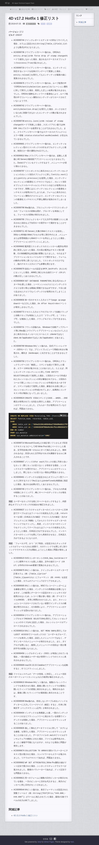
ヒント (63, 9)
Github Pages (49, 842)
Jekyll (39, 842)
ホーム (13, 9)
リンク (89, 9)
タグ (47, 9)
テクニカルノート (76, 9)
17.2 (43, 24)
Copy (63, 415)
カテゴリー (37, 9)
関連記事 (82, 22)
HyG (72, 842)
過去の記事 (24, 9)
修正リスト (31, 24)
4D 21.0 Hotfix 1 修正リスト (26, 815)
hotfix (49, 24)
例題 (55, 9)
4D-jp (7, 3)
